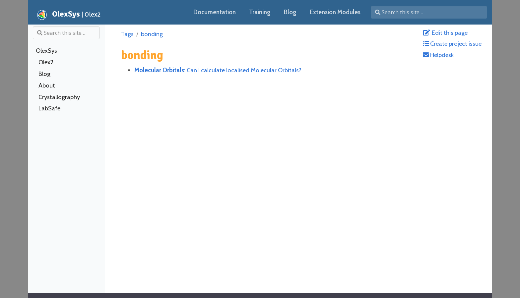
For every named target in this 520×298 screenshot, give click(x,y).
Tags (127, 34)
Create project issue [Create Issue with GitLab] (452, 43)
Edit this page (445, 32)
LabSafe (49, 108)
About (46, 85)
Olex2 (45, 62)
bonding (152, 34)
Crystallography (59, 97)
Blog (44, 74)
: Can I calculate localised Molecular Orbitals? (217, 70)
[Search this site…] (429, 12)
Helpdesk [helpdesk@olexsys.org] (438, 55)
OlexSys (46, 50)
